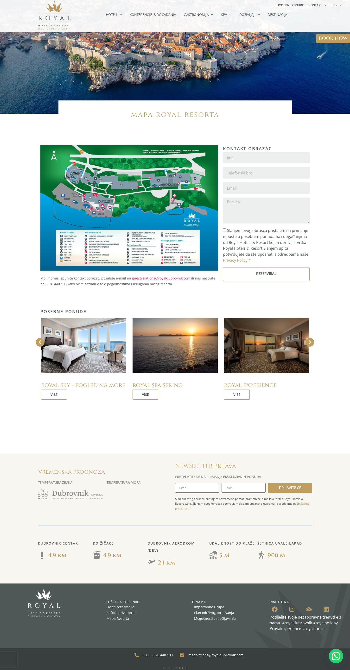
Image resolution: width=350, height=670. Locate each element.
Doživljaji (249, 14)
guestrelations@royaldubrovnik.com (161, 278)
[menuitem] (336, 5)
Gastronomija (198, 14)
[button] (336, 656)
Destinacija (277, 14)
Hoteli (114, 14)
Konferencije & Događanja (153, 14)
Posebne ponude (291, 5)
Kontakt (317, 5)
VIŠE (54, 395)
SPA (226, 14)
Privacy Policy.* (237, 260)
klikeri (183, 663)
